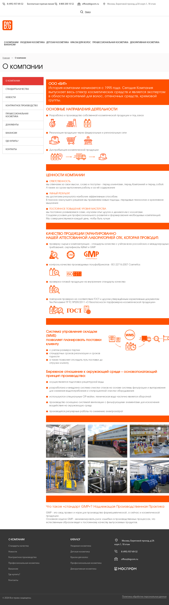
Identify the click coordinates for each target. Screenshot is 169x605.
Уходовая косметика (32, 42)
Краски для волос (80, 42)
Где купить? (12, 141)
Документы (12, 125)
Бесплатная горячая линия (50, 4)
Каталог (75, 539)
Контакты (11, 149)
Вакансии (10, 45)
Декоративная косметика (144, 42)
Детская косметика (57, 42)
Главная (6, 58)
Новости (11, 97)
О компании (11, 42)
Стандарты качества (17, 89)
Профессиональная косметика (110, 42)
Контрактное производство (22, 105)
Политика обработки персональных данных (144, 596)
